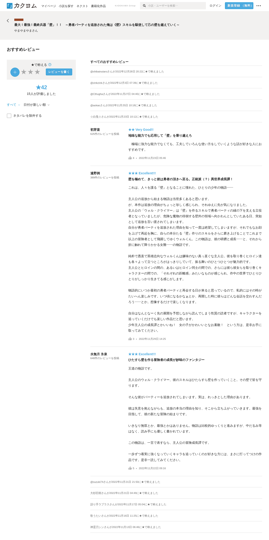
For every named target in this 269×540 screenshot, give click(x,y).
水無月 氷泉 (98, 354)
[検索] (144, 5)
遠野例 (95, 173)
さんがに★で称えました (135, 71)
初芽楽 (95, 129)
